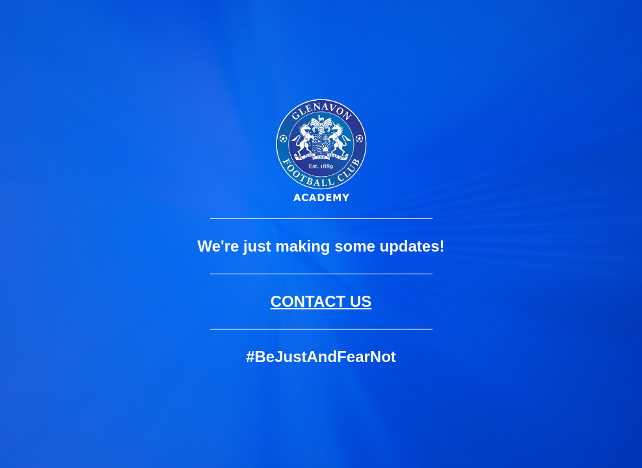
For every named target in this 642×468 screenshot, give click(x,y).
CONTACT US (321, 301)
